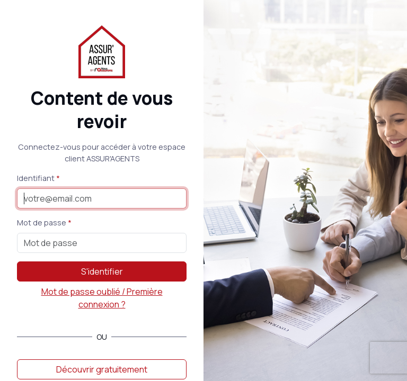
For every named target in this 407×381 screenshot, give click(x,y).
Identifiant (36, 178)
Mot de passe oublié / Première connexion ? (102, 298)
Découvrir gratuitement (101, 369)
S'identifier (102, 271)
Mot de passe (41, 222)
